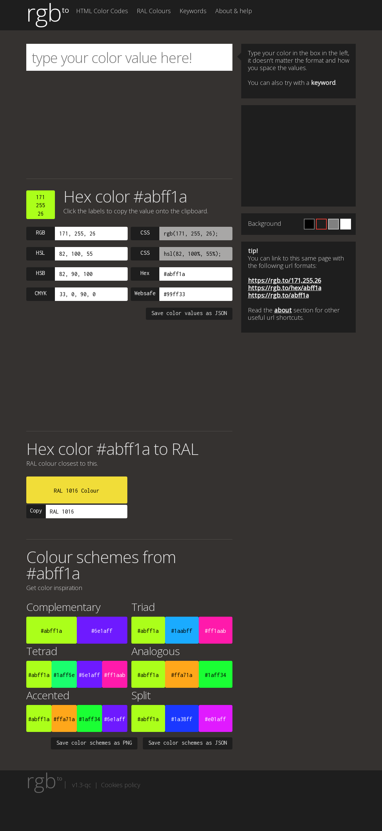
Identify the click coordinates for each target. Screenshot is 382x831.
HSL (40, 253)
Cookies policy (120, 785)
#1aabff (181, 631)
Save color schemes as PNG (94, 743)
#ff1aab (215, 631)
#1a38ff (181, 719)
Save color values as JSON (189, 313)
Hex (145, 273)
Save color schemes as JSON (187, 743)
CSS (145, 232)
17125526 (40, 205)
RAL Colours (154, 11)
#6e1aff (102, 631)
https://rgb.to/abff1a (278, 295)
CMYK (41, 293)
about (283, 310)
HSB (40, 273)
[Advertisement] (129, 125)
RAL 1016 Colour (76, 491)
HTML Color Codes (102, 11)
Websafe (145, 293)
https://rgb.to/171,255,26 (284, 280)
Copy (36, 510)
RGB (40, 232)
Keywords (193, 11)
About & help (233, 11)
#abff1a (51, 631)
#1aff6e (64, 675)
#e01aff (215, 719)
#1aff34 (215, 675)
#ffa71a (181, 675)
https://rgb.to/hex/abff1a (284, 288)
